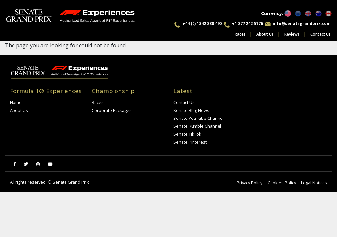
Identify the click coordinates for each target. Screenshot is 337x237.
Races (240, 34)
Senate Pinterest (190, 142)
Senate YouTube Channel (198, 118)
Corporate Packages (112, 110)
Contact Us (320, 34)
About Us (264, 34)
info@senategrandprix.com (302, 23)
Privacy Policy (249, 183)
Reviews (291, 34)
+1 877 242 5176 (247, 23)
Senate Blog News (191, 110)
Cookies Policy (282, 183)
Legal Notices (314, 183)
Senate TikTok (187, 134)
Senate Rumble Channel (197, 126)
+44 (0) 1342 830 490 (202, 23)
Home (16, 102)
